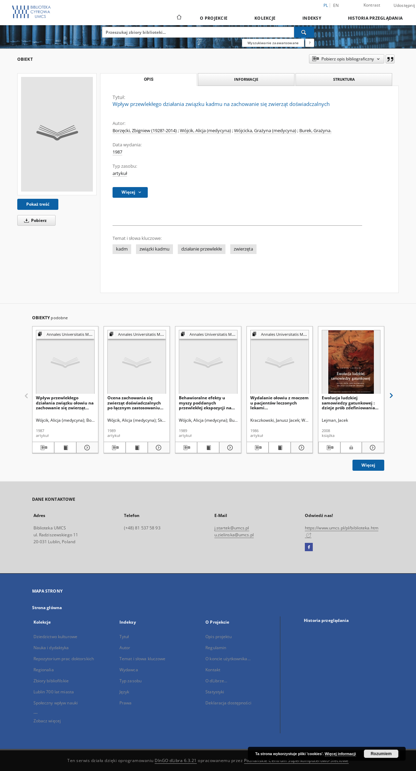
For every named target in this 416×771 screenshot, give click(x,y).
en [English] (336, 5)
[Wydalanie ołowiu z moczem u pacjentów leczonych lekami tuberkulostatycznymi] (280, 362)
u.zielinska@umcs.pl (234, 535)
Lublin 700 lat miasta (53, 692)
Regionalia (43, 670)
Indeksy (311, 18)
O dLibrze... (216, 681)
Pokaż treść (37, 204)
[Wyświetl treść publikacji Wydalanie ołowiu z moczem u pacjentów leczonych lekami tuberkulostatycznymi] (279, 447)
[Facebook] (309, 547)
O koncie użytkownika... (228, 659)
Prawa (125, 703)
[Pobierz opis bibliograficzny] (43, 447)
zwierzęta (243, 249)
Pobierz (34, 220)
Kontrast (372, 5)
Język (124, 692)
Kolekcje (264, 18)
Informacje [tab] (246, 79)
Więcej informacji (340, 754)
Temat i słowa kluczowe (142, 659)
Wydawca (128, 670)
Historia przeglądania (375, 18)
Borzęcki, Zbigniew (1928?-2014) (145, 131)
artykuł (120, 173)
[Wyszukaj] (304, 32)
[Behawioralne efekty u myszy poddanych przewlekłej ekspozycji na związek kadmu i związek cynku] (208, 362)
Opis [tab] (148, 79)
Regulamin (215, 648)
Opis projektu (218, 637)
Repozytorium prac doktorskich (63, 659)
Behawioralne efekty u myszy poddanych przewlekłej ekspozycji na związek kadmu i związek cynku (205, 402)
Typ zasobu (130, 681)
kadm (122, 249)
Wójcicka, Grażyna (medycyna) (265, 131)
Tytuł (124, 637)
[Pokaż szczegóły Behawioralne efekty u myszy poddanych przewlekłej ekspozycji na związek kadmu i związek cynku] (229, 447)
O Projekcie (214, 18)
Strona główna (47, 608)
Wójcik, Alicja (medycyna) (205, 131)
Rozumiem (381, 753)
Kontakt (212, 670)
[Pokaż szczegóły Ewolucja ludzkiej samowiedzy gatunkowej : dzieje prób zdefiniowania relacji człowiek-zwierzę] (372, 447)
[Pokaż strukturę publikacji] (65, 334)
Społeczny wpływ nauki (55, 703)
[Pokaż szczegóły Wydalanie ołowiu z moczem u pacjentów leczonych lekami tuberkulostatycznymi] (300, 447)
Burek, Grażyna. (315, 131)
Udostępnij (404, 5)
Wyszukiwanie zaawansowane (273, 42)
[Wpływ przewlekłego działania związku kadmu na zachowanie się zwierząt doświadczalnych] (57, 134)
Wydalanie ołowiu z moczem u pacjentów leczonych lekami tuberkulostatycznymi (279, 402)
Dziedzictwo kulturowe (55, 637)
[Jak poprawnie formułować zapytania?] (309, 43)
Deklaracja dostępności (228, 703)
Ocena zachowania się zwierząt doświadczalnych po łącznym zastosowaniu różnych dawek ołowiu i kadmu (134, 402)
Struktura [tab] (344, 79)
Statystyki (214, 692)
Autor (124, 648)
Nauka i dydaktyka (51, 648)
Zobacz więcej (47, 721)
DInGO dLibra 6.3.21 (176, 760)
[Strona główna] (178, 18)
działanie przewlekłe (201, 249)
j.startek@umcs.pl (231, 528)
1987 (117, 152)
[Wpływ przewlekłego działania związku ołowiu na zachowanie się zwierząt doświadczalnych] (65, 362)
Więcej (368, 465)
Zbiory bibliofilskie (51, 681)
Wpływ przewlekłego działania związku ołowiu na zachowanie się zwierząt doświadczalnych (65, 402)
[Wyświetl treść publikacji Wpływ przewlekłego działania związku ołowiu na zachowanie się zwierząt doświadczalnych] (65, 447)
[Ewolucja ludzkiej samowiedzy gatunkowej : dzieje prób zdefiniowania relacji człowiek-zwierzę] (351, 362)
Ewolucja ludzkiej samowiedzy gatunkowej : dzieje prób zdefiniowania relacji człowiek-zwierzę (348, 402)
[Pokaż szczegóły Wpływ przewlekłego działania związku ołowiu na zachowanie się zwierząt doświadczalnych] (86, 447)
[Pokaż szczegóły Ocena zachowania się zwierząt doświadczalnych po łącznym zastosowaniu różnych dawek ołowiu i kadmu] (157, 447)
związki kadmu (154, 249)
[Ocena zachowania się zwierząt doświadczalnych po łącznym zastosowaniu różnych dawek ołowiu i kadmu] (137, 362)
